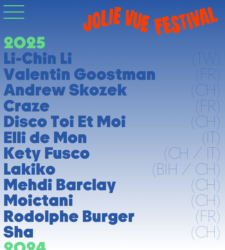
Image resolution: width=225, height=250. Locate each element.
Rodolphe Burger (69, 216)
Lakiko (29, 168)
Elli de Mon (45, 137)
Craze (26, 105)
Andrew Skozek (65, 89)
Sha (18, 231)
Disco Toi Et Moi (64, 121)
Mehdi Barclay (59, 184)
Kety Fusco (46, 152)
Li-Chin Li (37, 58)
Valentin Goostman (79, 74)
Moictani (38, 200)
